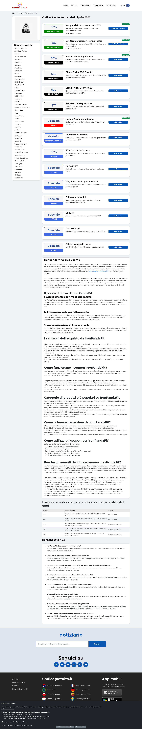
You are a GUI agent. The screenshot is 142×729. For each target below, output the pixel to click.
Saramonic (18, 99)
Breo (16, 113)
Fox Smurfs (18, 177)
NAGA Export (19, 82)
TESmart (17, 65)
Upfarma (17, 127)
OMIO (16, 73)
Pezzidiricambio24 (21, 152)
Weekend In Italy (20, 144)
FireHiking (18, 62)
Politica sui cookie (7, 709)
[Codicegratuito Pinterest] (74, 664)
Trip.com (17, 172)
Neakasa (17, 175)
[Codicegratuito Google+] (55, 664)
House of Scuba (20, 56)
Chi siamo (16, 679)
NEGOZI (74, 5)
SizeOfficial (18, 138)
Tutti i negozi (21, 13)
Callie (16, 87)
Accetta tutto (80, 727)
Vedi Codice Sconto (118, 28)
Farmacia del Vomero (22, 107)
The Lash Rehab (20, 161)
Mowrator (17, 135)
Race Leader (18, 166)
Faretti (16, 101)
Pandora (17, 54)
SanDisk (17, 130)
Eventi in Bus (19, 121)
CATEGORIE (85, 5)
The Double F (19, 84)
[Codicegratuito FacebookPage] (68, 664)
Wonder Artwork (20, 48)
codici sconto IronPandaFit (98, 271)
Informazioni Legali (20, 689)
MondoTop (18, 68)
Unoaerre (17, 76)
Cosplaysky (18, 163)
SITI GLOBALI (111, 5)
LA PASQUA (98, 5)
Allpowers (18, 93)
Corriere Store (19, 79)
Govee (16, 118)
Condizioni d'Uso (19, 683)
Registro (97, 644)
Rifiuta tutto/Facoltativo (65, 727)
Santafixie (18, 141)
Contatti (15, 686)
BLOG (122, 5)
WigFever (17, 59)
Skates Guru (18, 110)
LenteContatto (19, 155)
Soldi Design (19, 96)
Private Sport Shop (21, 158)
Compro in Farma (20, 132)
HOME (65, 5)
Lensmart (17, 146)
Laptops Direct (19, 90)
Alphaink (17, 124)
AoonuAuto (18, 169)
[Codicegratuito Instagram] (80, 664)
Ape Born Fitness (20, 51)
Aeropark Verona (20, 104)
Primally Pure (19, 149)
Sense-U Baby (19, 115)
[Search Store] (128, 5)
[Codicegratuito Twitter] (61, 664)
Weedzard (18, 70)
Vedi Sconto (118, 59)
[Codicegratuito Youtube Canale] (87, 664)
